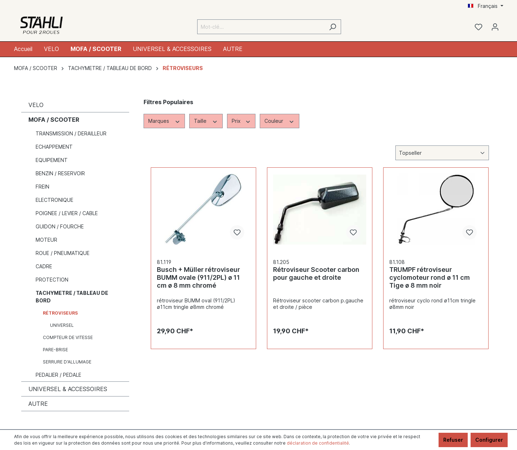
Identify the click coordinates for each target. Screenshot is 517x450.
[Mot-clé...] (261, 26)
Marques (164, 120)
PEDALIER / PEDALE (58, 375)
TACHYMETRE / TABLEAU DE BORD (72, 296)
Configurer (489, 440)
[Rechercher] (332, 26)
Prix (241, 120)
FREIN (42, 187)
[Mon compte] (495, 27)
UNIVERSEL (62, 325)
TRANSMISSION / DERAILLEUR (71, 133)
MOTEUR (46, 240)
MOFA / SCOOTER (53, 119)
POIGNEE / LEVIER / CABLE (67, 213)
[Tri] (442, 152)
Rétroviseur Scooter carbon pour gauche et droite (316, 273)
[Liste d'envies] (478, 27)
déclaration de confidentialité (318, 443)
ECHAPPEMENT (54, 147)
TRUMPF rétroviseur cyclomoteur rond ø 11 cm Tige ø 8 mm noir (429, 277)
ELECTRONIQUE (54, 200)
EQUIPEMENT (52, 160)
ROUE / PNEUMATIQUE (63, 253)
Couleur (279, 120)
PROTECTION (52, 280)
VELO (36, 104)
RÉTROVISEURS (60, 313)
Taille (206, 120)
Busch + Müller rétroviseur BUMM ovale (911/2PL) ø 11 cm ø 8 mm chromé (198, 277)
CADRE (44, 266)
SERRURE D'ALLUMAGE (67, 362)
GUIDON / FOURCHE (60, 226)
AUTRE (38, 403)
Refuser (453, 440)
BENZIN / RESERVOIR (60, 173)
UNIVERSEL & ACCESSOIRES (67, 389)
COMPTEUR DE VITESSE (68, 337)
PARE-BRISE (55, 349)
